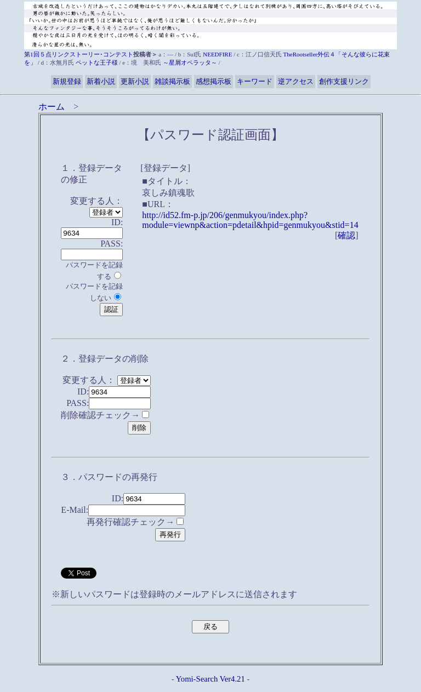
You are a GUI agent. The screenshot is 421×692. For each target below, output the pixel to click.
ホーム (51, 106)
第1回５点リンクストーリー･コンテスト (78, 54)
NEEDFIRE (217, 54)
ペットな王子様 (97, 62)
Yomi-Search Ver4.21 (210, 678)
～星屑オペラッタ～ (190, 62)
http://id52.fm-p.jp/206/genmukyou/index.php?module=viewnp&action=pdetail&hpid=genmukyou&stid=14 (250, 220)
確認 (346, 235)
